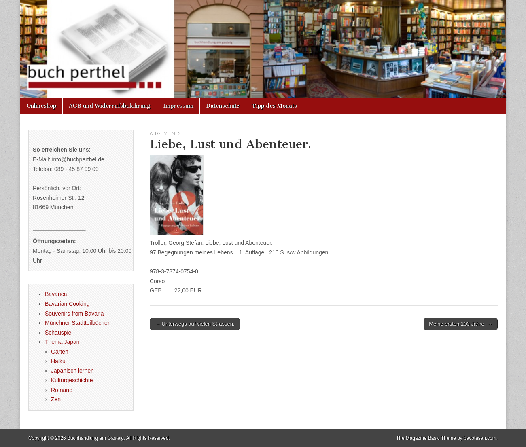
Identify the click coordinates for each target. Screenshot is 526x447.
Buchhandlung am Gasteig (95, 438)
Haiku (58, 361)
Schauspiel (59, 332)
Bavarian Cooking (67, 304)
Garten (59, 351)
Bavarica (56, 294)
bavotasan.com (480, 438)
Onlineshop (41, 105)
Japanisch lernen (72, 370)
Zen (56, 399)
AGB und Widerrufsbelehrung (110, 105)
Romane (61, 390)
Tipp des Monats (274, 105)
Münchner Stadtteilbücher (77, 323)
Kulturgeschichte (72, 380)
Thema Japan (62, 342)
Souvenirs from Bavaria (74, 313)
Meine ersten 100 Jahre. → (460, 324)
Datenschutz (223, 105)
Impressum (178, 105)
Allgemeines (165, 133)
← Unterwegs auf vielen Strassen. (195, 324)
